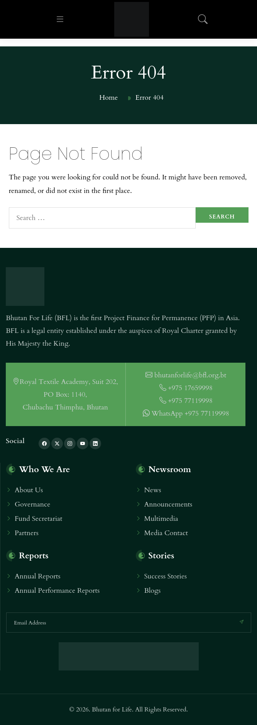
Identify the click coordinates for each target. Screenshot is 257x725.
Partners (27, 533)
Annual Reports (38, 576)
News (152, 490)
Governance (32, 504)
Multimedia (161, 519)
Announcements (168, 504)
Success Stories (165, 576)
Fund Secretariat (38, 519)
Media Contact (166, 533)
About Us (29, 490)
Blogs (152, 590)
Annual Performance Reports (57, 590)
